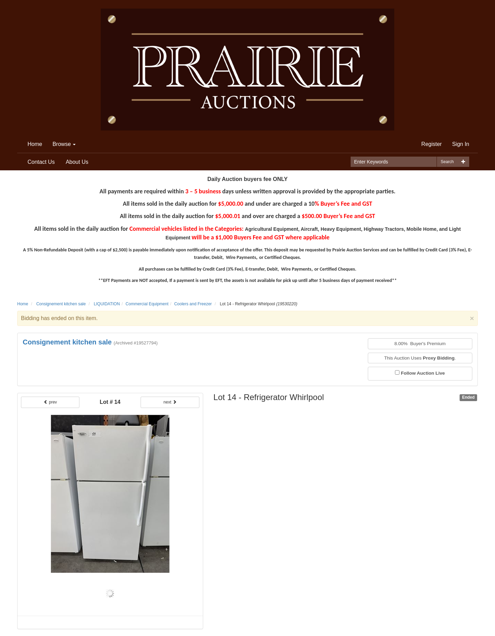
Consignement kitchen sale (61, 304)
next (170, 402)
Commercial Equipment (146, 304)
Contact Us (41, 162)
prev (50, 402)
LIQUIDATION (107, 304)
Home (35, 144)
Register (431, 144)
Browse (64, 144)
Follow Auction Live (423, 373)
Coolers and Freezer (193, 304)
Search (447, 161)
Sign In (460, 144)
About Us (77, 162)
